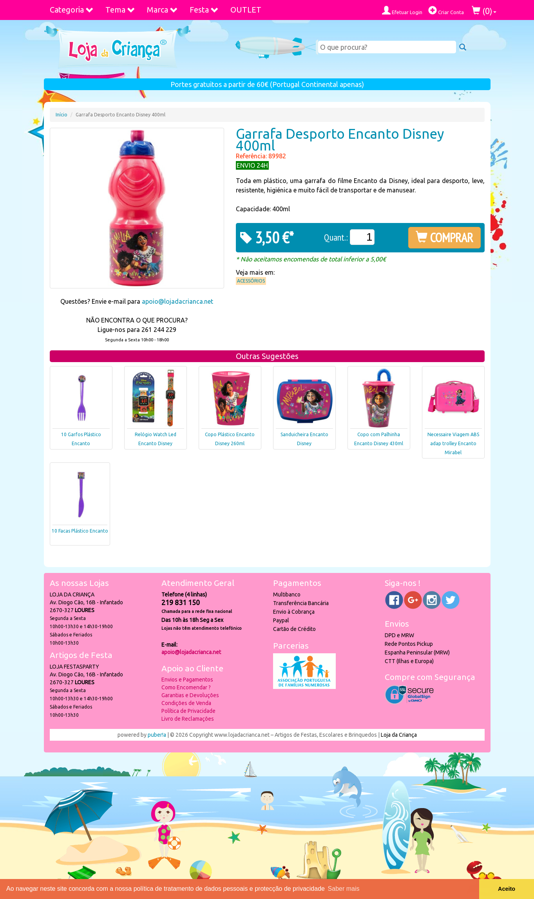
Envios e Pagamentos (187, 679)
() (484, 11)
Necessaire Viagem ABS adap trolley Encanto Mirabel (453, 443)
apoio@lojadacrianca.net (177, 301)
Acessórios (251, 280)
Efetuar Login (402, 10)
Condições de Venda (186, 703)
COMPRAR (444, 237)
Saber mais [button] (344, 888)
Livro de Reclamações (187, 719)
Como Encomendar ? (186, 687)
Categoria (72, 9)
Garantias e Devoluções (190, 695)
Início (61, 114)
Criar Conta (446, 10)
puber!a (157, 735)
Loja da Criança (399, 735)
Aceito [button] (506, 889)
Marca (162, 9)
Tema (120, 9)
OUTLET (245, 9)
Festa (204, 9)
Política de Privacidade (188, 711)
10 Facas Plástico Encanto (80, 530)
